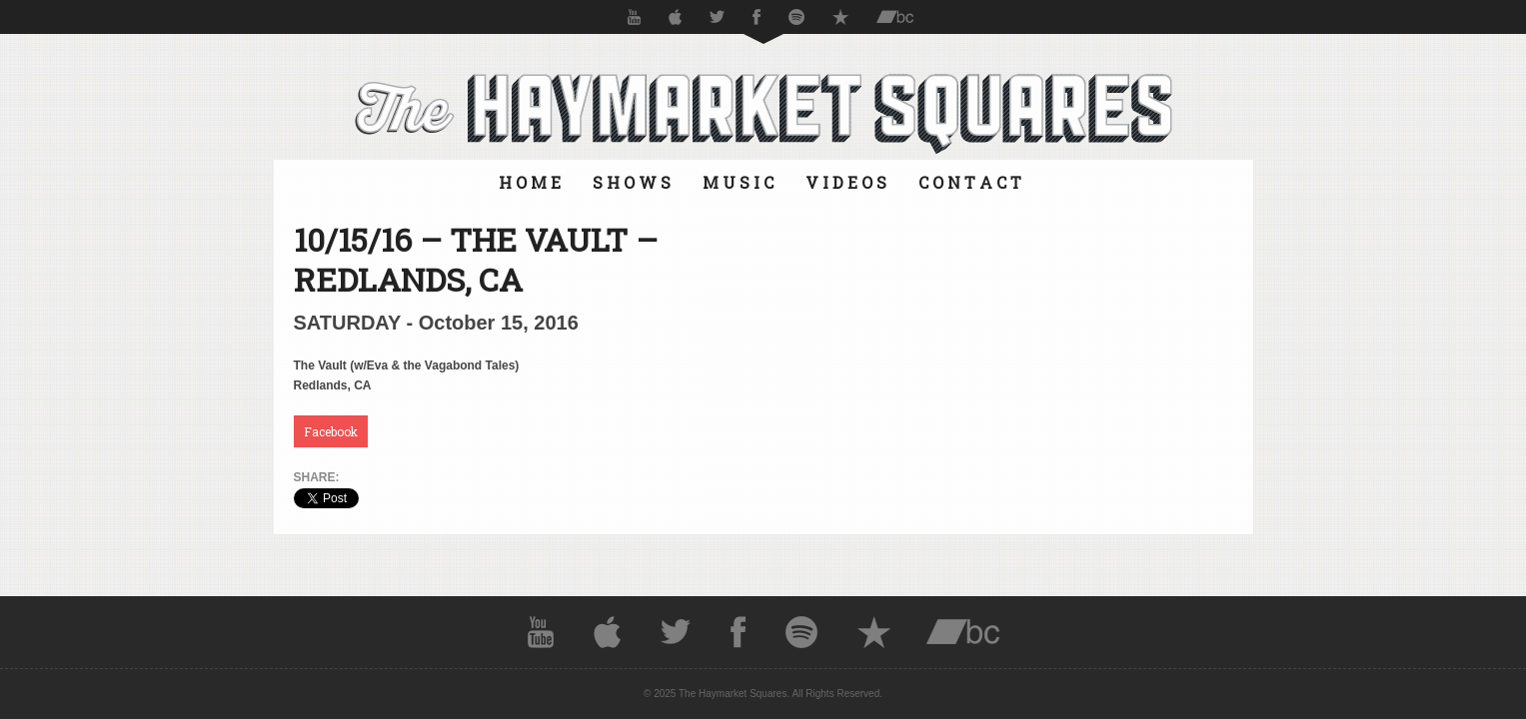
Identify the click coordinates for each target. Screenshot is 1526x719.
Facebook (331, 431)
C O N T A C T (969, 182)
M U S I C (738, 182)
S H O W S (632, 182)
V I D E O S (845, 182)
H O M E (530, 182)
